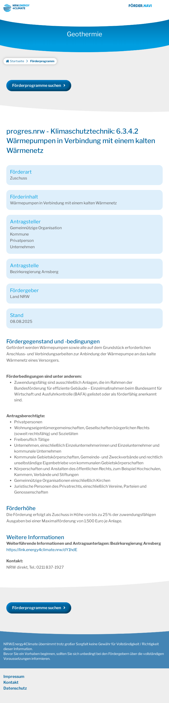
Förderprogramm (42, 67)
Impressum (13, 683)
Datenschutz (15, 694)
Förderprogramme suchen (36, 91)
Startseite (15, 67)
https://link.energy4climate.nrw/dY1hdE (41, 556)
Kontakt (11, 688)
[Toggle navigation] (162, 8)
